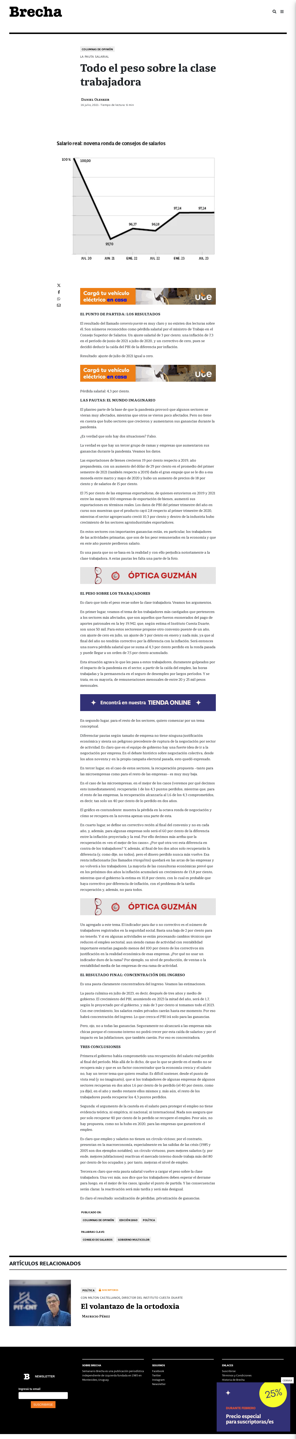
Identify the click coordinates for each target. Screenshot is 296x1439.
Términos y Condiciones (237, 1375)
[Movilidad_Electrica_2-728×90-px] (148, 296)
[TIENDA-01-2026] (148, 702)
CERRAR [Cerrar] (287, 1380)
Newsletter (159, 1384)
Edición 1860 (128, 1220)
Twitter (156, 1375)
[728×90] (148, 575)
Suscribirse (229, 1371)
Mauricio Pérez (96, 1316)
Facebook (158, 1371)
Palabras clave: (93, 1232)
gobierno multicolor (134, 1239)
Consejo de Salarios (98, 1239)
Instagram (158, 1380)
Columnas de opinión (97, 49)
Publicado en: (91, 1212)
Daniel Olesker (95, 99)
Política (149, 1220)
